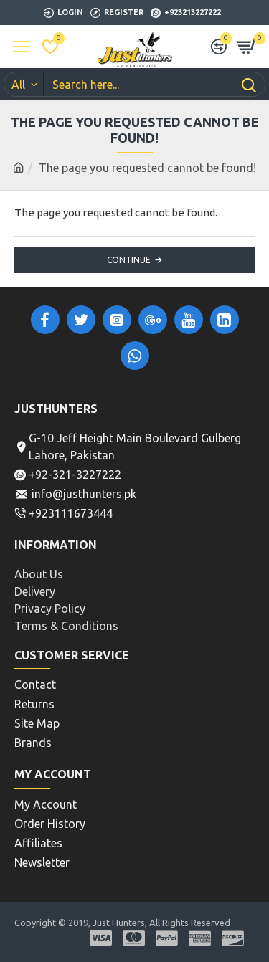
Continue (129, 260)
